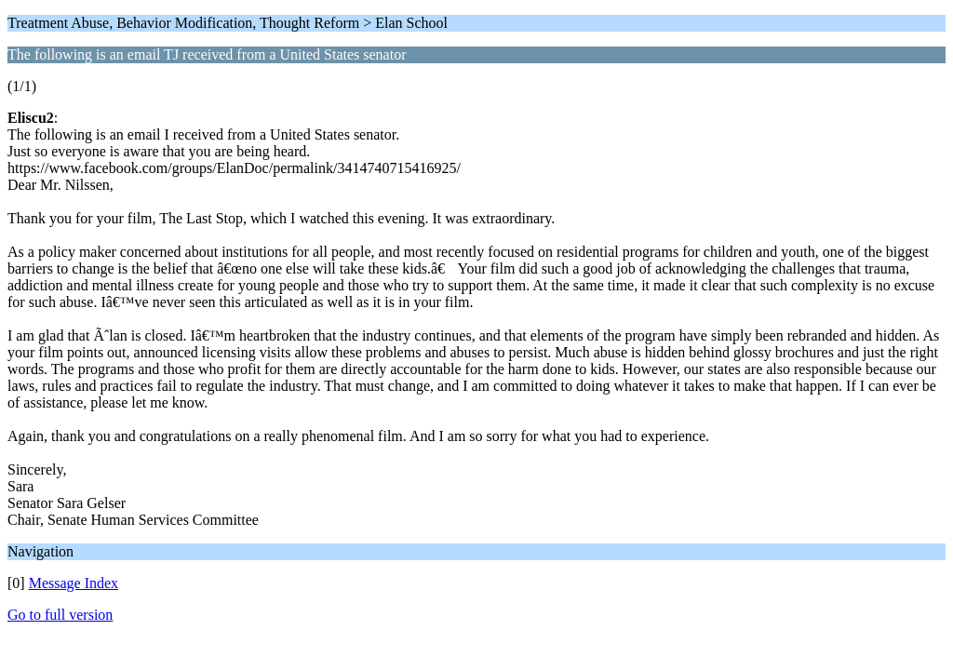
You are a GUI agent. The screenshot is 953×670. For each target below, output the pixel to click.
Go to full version (60, 615)
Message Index (73, 583)
